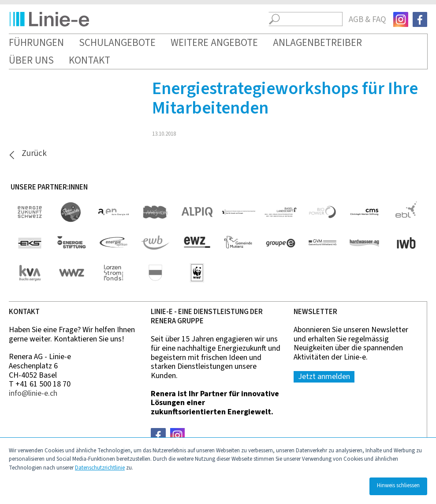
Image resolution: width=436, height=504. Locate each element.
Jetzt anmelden (324, 376)
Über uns (31, 60)
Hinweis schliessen (398, 485)
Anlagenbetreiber (317, 42)
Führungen (36, 42)
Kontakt (89, 60)
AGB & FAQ (367, 20)
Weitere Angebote (214, 42)
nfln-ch (33, 393)
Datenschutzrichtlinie (100, 468)
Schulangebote (117, 42)
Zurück (34, 153)
